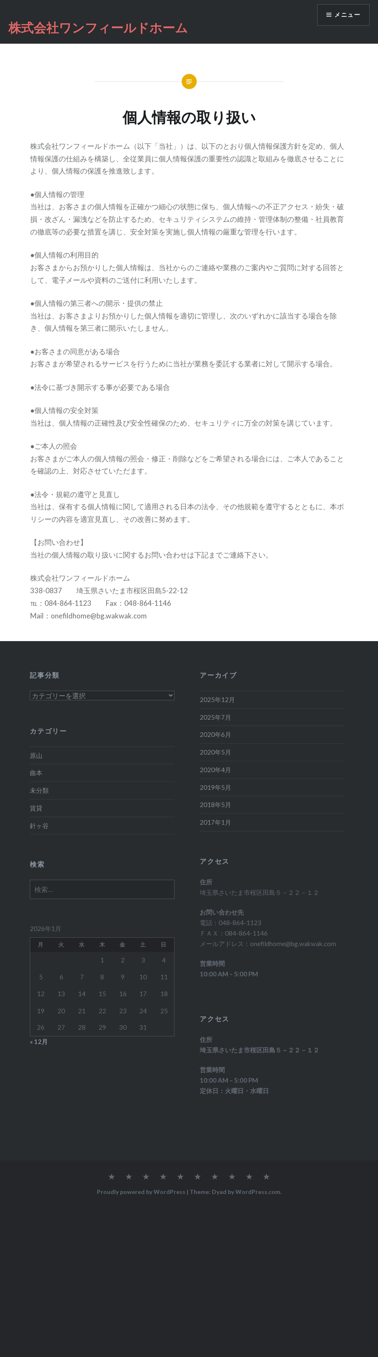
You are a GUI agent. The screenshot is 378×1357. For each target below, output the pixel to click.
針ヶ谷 (39, 825)
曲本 (36, 772)
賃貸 (36, 808)
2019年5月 (215, 787)
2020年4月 (215, 769)
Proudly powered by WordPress (141, 1191)
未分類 (39, 790)
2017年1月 (215, 822)
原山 (36, 755)
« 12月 (39, 1041)
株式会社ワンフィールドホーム (98, 27)
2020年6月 (215, 734)
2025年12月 (217, 699)
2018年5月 (215, 804)
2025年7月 (215, 717)
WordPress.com (257, 1191)
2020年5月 (215, 752)
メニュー (347, 14)
